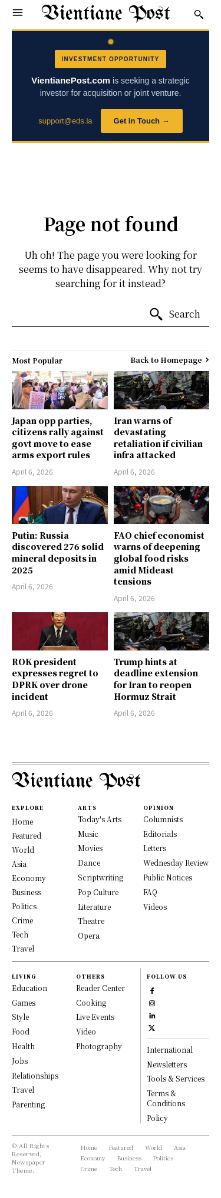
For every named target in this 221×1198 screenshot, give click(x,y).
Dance (89, 862)
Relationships (35, 1075)
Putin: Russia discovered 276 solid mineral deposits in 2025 (58, 552)
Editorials (160, 834)
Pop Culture (98, 892)
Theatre (91, 921)
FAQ (150, 892)
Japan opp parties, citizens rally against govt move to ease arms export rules (58, 438)
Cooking (91, 1002)
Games (23, 1002)
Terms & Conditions (166, 1098)
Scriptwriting (100, 877)
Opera (89, 935)
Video (86, 1031)
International (170, 1049)
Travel (23, 1089)
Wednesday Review (176, 862)
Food (20, 1031)
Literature (94, 907)
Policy (157, 1118)
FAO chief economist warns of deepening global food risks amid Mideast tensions (159, 558)
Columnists (163, 819)
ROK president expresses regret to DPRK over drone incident (55, 679)
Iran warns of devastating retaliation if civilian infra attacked (158, 438)
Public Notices (167, 877)
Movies (90, 848)
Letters (154, 848)
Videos (155, 907)
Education (29, 988)
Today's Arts (99, 819)
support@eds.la (65, 120)
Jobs (20, 1061)
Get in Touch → (142, 120)
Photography (99, 1046)
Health (23, 1046)
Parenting (28, 1104)
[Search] (174, 314)
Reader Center (100, 988)
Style (20, 1017)
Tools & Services (175, 1078)
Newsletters (167, 1064)
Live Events (95, 1017)
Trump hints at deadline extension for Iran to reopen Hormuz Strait (156, 679)
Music (88, 834)
